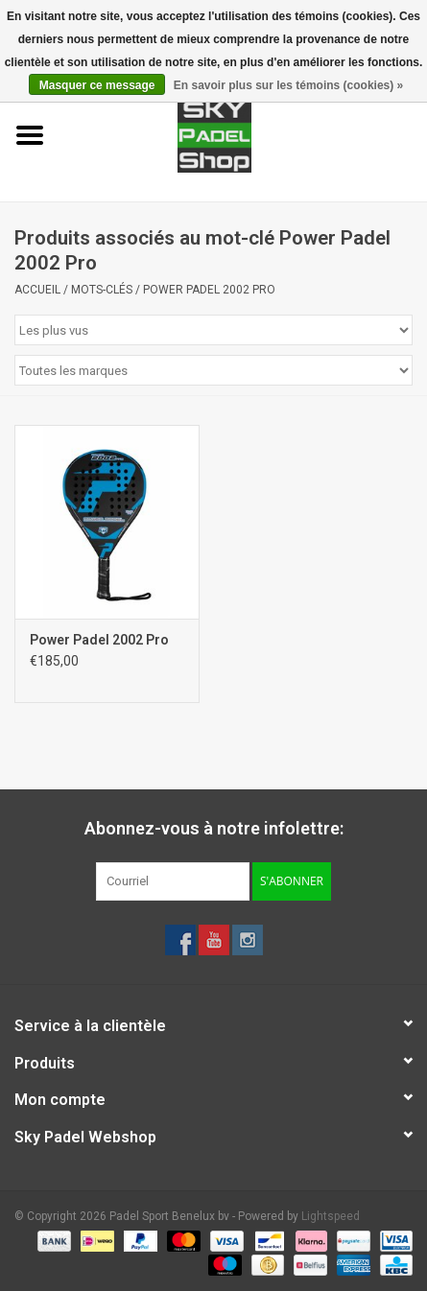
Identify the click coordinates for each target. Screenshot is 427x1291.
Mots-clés (101, 289)
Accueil (37, 289)
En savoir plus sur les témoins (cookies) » (288, 85)
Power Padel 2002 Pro (209, 289)
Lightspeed (330, 1216)
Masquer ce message (97, 85)
